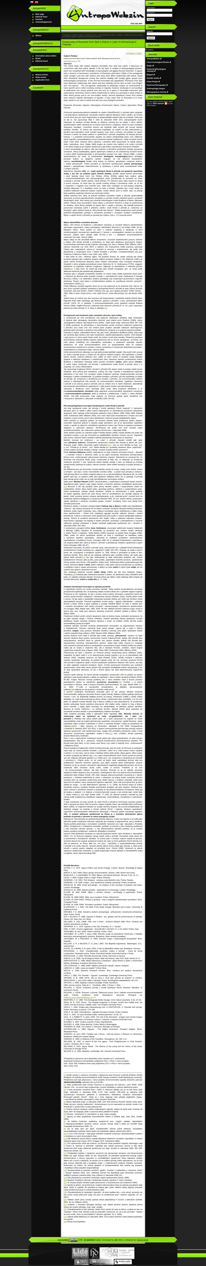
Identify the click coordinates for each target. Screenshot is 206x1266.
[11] (82, 284)
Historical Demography (156, 85)
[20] (71, 726)
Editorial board (41, 61)
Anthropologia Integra (156, 89)
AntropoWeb (63, 1240)
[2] (65, 1085)
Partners (39, 19)
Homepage (67, 35)
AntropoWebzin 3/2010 (107, 35)
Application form (42, 80)
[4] (141, 130)
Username (151, 8)
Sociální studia (153, 78)
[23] (74, 760)
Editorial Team (41, 17)
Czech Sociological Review (158, 62)
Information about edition (45, 56)
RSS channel (158, 103)
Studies (119, 35)
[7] (102, 232)
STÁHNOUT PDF (133, 53)
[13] (109, 445)
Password (151, 13)
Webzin (38, 36)
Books (38, 58)
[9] (120, 259)
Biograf (150, 75)
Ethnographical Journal (156, 92)
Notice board (40, 77)
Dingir (149, 66)
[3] (120, 112)
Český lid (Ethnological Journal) (156, 70)
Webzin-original (78, 35)
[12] (105, 308)
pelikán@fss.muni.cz (70, 61)
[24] (78, 794)
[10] (71, 269)
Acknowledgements (43, 22)
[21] (111, 733)
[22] (95, 758)
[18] (120, 682)
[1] (65, 1075)
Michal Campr (142, 1240)
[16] (73, 574)
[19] (71, 689)
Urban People (152, 82)
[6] (120, 227)
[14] (65, 486)
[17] (132, 643)
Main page (39, 14)
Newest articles (41, 75)
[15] (83, 557)
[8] (94, 249)
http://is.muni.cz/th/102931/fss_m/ (79, 997)
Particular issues (91, 35)
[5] (89, 176)
